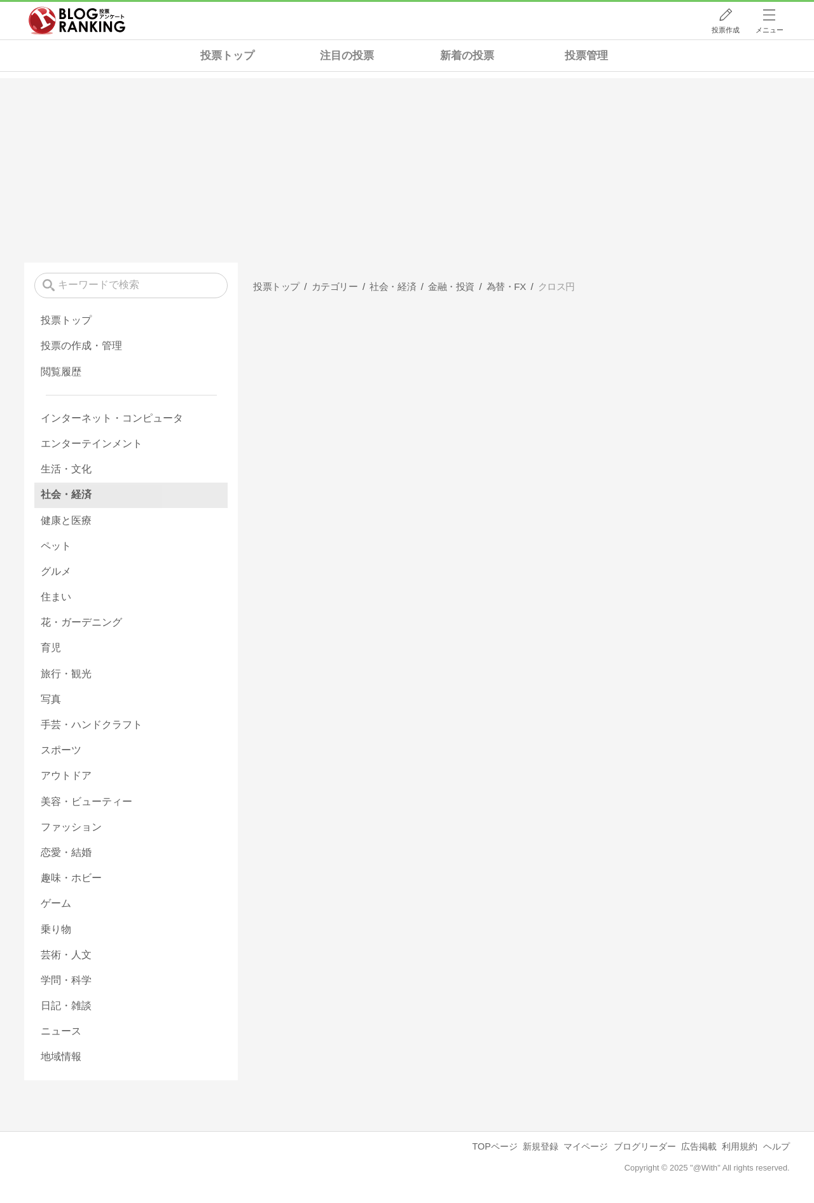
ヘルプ (776, 1146)
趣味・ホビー (71, 877)
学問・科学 (66, 980)
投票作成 (726, 30)
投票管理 (586, 56)
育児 (51, 647)
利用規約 (739, 1146)
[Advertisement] (407, 167)
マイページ (585, 1146)
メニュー (769, 30)
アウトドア (66, 775)
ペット (56, 545)
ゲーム (56, 903)
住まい (56, 596)
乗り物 (56, 929)
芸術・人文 (66, 954)
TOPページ (494, 1146)
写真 (51, 699)
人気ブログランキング (77, 21)
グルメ (56, 571)
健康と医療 (66, 520)
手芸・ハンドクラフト (91, 724)
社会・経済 (66, 494)
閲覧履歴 (61, 371)
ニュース (61, 1031)
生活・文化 (66, 469)
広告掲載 (699, 1146)
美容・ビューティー (86, 801)
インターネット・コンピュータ (112, 418)
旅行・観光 (66, 673)
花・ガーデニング (81, 622)
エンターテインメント (91, 443)
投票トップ (227, 56)
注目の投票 (347, 56)
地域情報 (61, 1056)
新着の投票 (467, 56)
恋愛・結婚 (66, 852)
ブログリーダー (645, 1146)
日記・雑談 (66, 1005)
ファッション (71, 826)
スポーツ (61, 750)
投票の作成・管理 (81, 345)
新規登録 (540, 1146)
